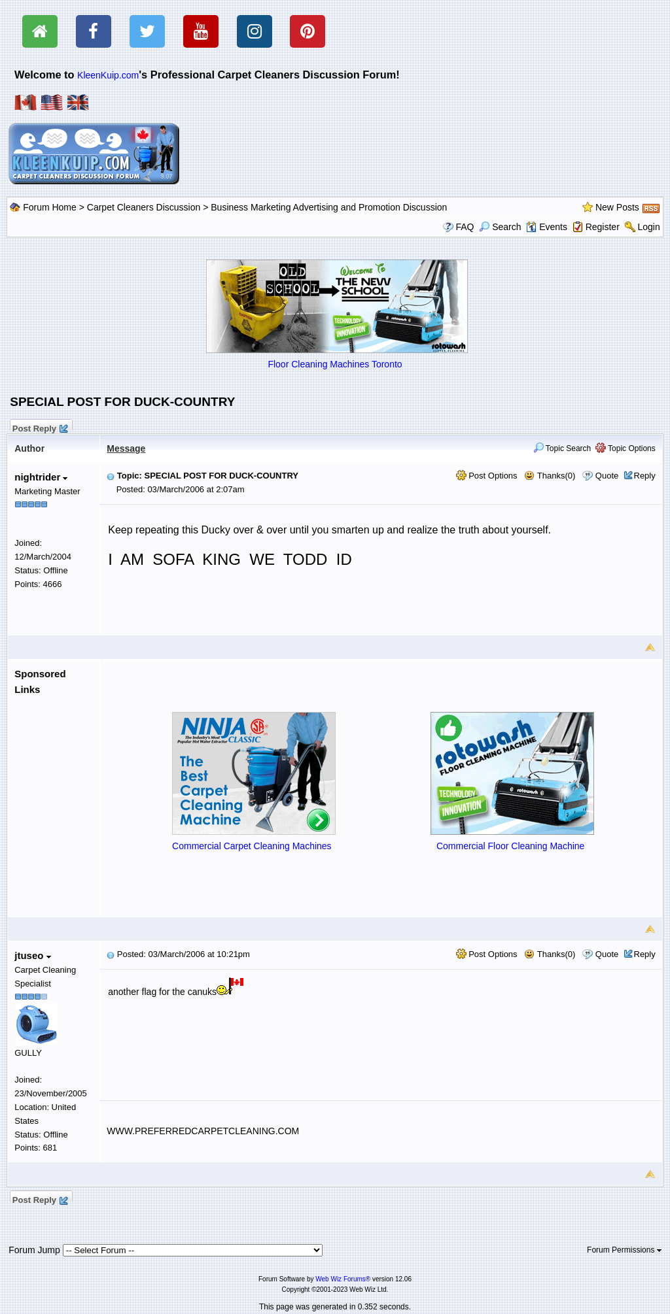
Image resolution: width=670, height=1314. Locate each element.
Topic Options (625, 448)
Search (500, 227)
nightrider (40, 476)
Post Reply (39, 427)
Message (126, 448)
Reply (645, 475)
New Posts (617, 207)
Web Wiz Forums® (342, 1279)
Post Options (487, 475)
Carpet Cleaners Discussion (144, 207)
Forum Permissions (624, 1250)
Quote (606, 475)
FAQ (464, 227)
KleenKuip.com (108, 75)
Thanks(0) (549, 475)
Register (603, 227)
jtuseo (32, 955)
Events (546, 227)
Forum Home (50, 207)
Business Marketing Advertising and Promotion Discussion (329, 207)
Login (648, 227)
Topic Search (562, 448)
